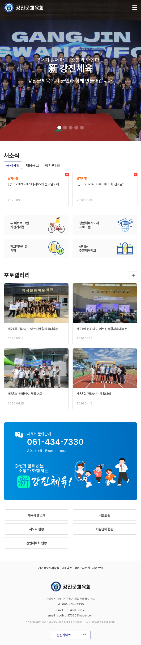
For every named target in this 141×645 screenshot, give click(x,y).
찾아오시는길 (82, 568)
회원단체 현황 (104, 529)
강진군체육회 (23, 7)
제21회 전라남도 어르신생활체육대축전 (33, 329)
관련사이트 (71, 635)
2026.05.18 (16, 338)
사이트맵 (97, 568)
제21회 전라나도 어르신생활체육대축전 (102, 329)
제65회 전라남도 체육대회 (25, 394)
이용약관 (66, 568)
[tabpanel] (70, 70)
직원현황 (104, 515)
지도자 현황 (36, 529)
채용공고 (32, 165)
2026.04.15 (16, 403)
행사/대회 (52, 165)
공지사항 (13, 165)
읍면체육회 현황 (36, 543)
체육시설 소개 (36, 515)
